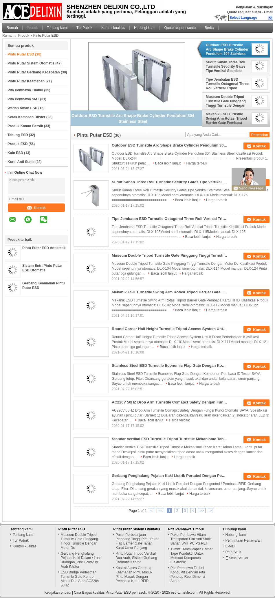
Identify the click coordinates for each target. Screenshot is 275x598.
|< (151, 511)
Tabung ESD (18, 135)
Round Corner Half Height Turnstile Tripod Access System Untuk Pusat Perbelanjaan (170, 329)
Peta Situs (233, 552)
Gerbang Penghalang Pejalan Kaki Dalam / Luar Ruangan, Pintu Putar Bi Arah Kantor (81, 560)
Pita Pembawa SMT (23, 99)
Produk (32, 28)
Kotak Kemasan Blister (26, 117)
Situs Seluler (236, 558)
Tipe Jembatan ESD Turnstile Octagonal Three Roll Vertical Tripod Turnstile (227, 83)
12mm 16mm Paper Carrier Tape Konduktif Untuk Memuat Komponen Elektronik (191, 555)
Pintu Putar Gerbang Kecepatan (34, 72)
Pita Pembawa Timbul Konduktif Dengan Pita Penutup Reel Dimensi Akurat (187, 574)
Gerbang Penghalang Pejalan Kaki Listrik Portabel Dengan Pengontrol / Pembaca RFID (170, 475)
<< (160, 511)
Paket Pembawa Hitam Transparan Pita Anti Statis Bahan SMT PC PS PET (191, 539)
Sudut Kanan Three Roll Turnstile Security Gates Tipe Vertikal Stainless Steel (225, 66)
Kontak (36, 207)
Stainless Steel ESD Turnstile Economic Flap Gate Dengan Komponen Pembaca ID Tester (170, 365)
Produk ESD (18, 144)
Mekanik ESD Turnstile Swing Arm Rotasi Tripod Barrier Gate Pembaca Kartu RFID (226, 118)
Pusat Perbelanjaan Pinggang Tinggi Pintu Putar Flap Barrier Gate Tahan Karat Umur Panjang (137, 541)
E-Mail (230, 546)
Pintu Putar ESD (21, 54)
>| (211, 511)
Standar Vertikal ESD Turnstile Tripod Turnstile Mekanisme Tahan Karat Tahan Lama (170, 439)
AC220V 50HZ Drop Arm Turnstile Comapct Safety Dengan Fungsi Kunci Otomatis (170, 402)
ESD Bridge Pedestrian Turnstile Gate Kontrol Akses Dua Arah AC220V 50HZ (80, 578)
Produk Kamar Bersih (25, 126)
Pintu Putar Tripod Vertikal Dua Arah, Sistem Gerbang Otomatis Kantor (136, 557)
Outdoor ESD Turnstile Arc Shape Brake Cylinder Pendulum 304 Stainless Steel (227, 49)
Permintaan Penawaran (243, 540)
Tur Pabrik (84, 28)
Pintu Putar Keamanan (26, 81)
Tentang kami (57, 28)
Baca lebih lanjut (168, 163)
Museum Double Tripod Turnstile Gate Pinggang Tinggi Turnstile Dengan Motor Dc (226, 101)
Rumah (12, 28)
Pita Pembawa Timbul (25, 90)
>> (202, 511)
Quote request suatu (244, 12)
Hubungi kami (144, 28)
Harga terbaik (196, 163)
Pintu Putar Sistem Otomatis (31, 63)
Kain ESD (15, 153)
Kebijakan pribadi (58, 592)
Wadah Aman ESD (22, 108)
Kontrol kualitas (113, 28)
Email (268, 12)
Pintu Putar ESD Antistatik (44, 248)
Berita (209, 28)
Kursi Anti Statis (21, 162)
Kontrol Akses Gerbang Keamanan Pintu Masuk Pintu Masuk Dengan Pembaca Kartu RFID (134, 574)
